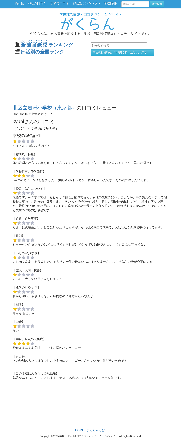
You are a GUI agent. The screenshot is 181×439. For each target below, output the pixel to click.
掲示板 (19, 3)
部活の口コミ (37, 3)
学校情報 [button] (110, 3)
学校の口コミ (59, 3)
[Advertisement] (90, 79)
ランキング (47, 45)
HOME (79, 430)
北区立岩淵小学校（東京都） (45, 107)
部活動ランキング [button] (86, 3)
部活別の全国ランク (42, 51)
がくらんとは (95, 430)
